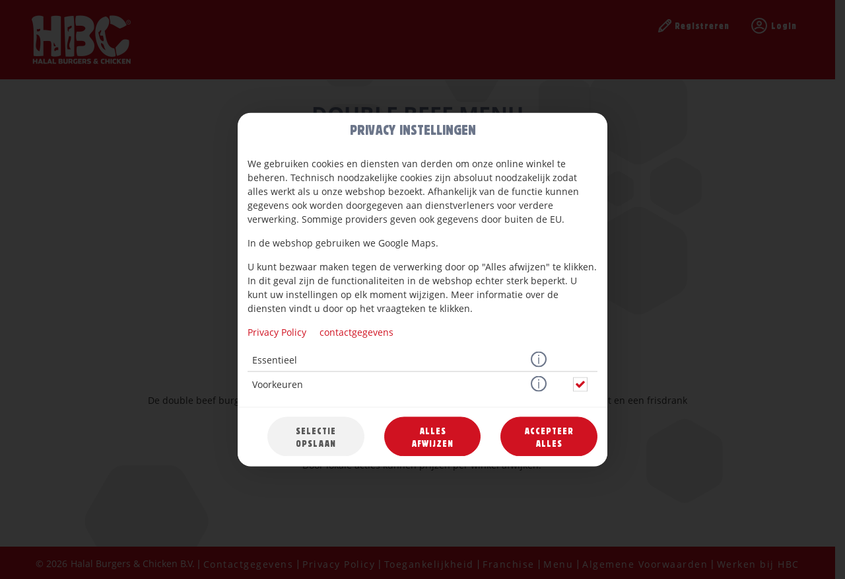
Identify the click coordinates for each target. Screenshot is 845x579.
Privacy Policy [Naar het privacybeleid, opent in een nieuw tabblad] (277, 332)
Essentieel (274, 360)
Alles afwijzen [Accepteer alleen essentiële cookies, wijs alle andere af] (432, 437)
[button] (538, 360)
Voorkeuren (277, 384)
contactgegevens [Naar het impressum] (356, 332)
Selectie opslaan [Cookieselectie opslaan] (316, 437)
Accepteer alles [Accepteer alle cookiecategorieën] (549, 437)
